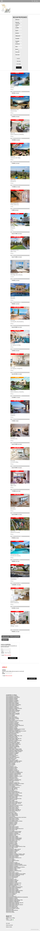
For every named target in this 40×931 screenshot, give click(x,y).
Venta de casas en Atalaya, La (10, 859)
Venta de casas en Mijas (10, 781)
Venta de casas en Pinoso (10, 858)
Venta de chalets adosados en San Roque (12, 819)
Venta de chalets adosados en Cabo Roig (12, 807)
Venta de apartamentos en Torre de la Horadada (13, 883)
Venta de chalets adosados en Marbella (12, 703)
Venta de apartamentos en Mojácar (11, 823)
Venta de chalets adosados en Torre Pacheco (13, 839)
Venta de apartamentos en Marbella (11, 699)
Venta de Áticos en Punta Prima (11, 824)
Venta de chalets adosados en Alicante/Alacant (13, 887)
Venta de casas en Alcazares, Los (11, 896)
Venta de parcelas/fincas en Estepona (12, 737)
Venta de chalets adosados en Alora (11, 906)
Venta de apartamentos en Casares (11, 727)
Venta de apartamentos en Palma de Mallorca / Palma (14, 899)
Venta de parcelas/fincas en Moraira (11, 841)
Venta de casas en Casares (10, 830)
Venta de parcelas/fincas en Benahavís (12, 723)
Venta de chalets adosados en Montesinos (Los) (13, 857)
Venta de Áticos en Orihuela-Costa (11, 885)
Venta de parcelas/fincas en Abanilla (11, 851)
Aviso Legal (8, 923)
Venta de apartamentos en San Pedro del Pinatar (13, 870)
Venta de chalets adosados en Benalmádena (13, 710)
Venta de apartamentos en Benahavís (12, 698)
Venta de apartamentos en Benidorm (12, 728)
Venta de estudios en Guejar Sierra (11, 799)
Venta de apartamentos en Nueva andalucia (13, 697)
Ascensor (17, 58)
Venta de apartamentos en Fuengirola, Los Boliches (14, 795)
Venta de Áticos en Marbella (10, 763)
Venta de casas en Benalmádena (11, 756)
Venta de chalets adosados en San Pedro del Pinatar (14, 805)
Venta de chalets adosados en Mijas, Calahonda (13, 803)
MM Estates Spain (9, 916)
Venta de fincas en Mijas (10, 861)
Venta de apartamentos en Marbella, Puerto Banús (14, 708)
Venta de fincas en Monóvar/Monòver (12, 910)
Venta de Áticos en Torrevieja (10, 762)
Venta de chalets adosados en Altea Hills (12, 903)
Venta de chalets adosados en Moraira (12, 745)
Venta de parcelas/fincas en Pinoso (11, 721)
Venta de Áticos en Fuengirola (10, 712)
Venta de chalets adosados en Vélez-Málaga (13, 892)
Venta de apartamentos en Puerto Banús (12, 707)
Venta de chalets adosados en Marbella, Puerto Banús (14, 720)
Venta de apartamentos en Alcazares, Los (12, 770)
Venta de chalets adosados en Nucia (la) (12, 780)
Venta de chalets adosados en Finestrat (12, 717)
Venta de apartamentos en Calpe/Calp (12, 726)
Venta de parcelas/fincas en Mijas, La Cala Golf (13, 849)
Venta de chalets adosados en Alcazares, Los (13, 810)
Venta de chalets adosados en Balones (12, 837)
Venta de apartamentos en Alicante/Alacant (12, 724)
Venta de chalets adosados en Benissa (12, 755)
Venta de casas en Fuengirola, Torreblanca (12, 908)
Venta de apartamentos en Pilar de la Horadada (13, 774)
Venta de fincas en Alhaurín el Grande (12, 815)
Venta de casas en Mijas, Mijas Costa (12, 789)
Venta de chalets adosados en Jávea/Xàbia (12, 713)
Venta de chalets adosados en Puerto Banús (13, 875)
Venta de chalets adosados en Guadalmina (12, 757)
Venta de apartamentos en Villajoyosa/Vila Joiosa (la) (14, 750)
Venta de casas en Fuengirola (10, 764)
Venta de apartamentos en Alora (11, 835)
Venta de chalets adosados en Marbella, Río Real (13, 838)
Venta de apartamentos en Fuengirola (12, 696)
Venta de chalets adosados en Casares (12, 793)
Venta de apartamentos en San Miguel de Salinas (14, 798)
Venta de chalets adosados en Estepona (12, 705)
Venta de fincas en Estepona (10, 816)
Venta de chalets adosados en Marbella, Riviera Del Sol (14, 828)
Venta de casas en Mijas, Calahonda (11, 788)
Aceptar (6, 655)
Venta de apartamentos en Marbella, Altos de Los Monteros (15, 867)
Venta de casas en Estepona (10, 715)
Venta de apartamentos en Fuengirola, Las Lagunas (14, 776)
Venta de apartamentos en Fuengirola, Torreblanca (14, 761)
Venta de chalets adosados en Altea (11, 736)
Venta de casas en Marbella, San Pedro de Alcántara (14, 821)
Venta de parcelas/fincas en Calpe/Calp (12, 778)
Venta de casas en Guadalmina (11, 894)
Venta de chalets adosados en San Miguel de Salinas (14, 772)
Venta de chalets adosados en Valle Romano (13, 891)
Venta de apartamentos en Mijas (11, 747)
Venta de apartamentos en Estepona (11, 701)
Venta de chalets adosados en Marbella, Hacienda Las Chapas (15, 846)
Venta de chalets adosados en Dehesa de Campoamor (14, 904)
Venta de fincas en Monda (10, 912)
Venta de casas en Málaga (10, 790)
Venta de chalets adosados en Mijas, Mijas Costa (13, 738)
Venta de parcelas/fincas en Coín (11, 766)
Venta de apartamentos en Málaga (11, 706)
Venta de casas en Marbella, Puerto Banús (12, 743)
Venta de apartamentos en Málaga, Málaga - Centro (14, 735)
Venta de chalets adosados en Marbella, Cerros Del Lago (15, 874)
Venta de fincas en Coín (10, 765)
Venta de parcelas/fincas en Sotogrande (12, 752)
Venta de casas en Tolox (10, 878)
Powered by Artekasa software (35, 929)
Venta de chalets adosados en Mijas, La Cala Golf (13, 751)
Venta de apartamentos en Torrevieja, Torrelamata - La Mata (15, 853)
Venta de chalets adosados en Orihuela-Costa (13, 731)
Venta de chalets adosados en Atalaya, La (12, 845)
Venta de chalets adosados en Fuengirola (12, 808)
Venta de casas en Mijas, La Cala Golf (12, 847)
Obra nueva (18, 61)
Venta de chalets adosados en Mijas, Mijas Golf (13, 809)
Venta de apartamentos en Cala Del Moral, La (13, 730)
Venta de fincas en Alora (10, 911)
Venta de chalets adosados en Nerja (11, 797)
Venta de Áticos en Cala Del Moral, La (12, 844)
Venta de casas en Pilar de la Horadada (12, 876)
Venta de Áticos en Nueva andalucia (11, 741)
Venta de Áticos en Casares (10, 825)
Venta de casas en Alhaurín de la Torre (12, 907)
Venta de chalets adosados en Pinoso (12, 888)
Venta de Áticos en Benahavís (10, 759)
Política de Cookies (9, 926)
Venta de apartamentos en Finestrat (11, 769)
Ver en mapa (18, 63)
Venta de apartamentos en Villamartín (12, 775)
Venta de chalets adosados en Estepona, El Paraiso (14, 749)
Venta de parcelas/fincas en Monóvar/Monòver (13, 773)
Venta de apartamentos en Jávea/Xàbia (12, 833)
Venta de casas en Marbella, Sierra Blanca (12, 860)
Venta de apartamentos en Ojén (11, 754)
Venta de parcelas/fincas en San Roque (12, 880)
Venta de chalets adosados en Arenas (12, 820)
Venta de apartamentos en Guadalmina (12, 753)
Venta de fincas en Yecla (10, 848)
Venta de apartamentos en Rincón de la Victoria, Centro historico (16, 817)
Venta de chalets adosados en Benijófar (12, 826)
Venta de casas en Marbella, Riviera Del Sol (13, 787)
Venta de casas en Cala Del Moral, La (11, 877)
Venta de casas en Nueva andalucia (11, 716)
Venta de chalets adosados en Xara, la (12, 905)
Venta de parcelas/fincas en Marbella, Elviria (13, 863)
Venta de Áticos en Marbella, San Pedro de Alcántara (14, 886)
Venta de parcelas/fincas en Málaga (11, 881)
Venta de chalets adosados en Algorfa (12, 760)
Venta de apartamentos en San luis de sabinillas (13, 779)
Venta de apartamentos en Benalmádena (12, 700)
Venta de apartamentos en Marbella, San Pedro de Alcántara (15, 729)
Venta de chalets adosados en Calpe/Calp (12, 711)
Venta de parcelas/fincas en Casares (11, 862)
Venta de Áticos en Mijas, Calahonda (11, 813)
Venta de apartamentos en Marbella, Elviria (12, 746)
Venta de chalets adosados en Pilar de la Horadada (14, 792)
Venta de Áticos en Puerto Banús (11, 804)
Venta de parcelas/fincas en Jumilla (11, 882)
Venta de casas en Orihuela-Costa (11, 893)
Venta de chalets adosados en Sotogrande (12, 714)
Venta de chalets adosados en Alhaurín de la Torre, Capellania (16, 873)
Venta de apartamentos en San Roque (12, 866)
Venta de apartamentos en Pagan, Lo (12, 869)
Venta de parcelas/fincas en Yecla (11, 768)
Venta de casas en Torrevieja (10, 811)
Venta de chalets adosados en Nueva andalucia (13, 704)
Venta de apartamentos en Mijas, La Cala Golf (13, 868)
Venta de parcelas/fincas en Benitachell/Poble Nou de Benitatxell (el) (17, 897)
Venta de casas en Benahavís (10, 786)
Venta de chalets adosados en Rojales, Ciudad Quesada (15, 725)
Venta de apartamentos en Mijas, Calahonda (13, 742)
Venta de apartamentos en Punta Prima (12, 806)
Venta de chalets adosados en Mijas (11, 709)
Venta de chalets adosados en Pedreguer (12, 771)
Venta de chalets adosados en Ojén (11, 829)
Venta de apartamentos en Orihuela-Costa (12, 782)
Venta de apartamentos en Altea (11, 852)
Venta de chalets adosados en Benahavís (12, 702)
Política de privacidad (7, 655)
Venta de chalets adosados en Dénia (12, 801)
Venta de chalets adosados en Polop (12, 796)
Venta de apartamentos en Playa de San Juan (13, 834)
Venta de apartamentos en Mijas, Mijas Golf (13, 900)
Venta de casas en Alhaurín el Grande (12, 814)
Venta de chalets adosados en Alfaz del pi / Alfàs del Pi (14, 902)
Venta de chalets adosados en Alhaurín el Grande (14, 748)
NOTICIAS (4, 667)
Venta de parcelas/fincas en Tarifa (11, 842)
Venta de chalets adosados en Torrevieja (12, 718)
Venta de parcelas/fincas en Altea (11, 879)
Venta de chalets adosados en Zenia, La (12, 827)
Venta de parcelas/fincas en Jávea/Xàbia (12, 722)
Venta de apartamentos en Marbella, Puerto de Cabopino (15, 783)
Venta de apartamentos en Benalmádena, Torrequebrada (15, 854)
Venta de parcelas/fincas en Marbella (12, 767)
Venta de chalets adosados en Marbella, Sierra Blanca (14, 890)
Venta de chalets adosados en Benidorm (12, 855)
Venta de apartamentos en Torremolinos (12, 732)
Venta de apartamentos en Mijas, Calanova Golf (13, 884)
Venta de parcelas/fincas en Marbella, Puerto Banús (14, 864)
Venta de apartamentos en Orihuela (11, 822)
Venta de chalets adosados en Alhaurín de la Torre (14, 802)
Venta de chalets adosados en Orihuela (12, 784)
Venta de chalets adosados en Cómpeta (12, 889)
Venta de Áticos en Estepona (10, 719)
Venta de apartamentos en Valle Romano (12, 901)
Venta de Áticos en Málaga (10, 800)
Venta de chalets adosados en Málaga (12, 739)
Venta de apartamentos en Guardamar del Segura (13, 740)
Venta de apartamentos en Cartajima (11, 843)
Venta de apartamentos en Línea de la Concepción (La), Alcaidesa (16, 865)
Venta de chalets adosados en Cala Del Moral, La (13, 785)
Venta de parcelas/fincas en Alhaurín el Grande (13, 832)
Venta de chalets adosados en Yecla (11, 840)
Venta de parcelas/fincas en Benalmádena (12, 794)
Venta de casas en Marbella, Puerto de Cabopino (13, 831)
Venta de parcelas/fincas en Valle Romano (12, 850)
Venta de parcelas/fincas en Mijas (11, 758)
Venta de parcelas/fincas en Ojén (11, 812)
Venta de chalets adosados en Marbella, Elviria (13, 744)
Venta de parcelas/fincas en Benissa (11, 791)
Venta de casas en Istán (9, 909)
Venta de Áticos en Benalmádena (11, 733)
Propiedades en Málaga (11, 695)
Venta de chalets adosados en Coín (11, 777)
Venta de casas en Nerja (10, 895)
